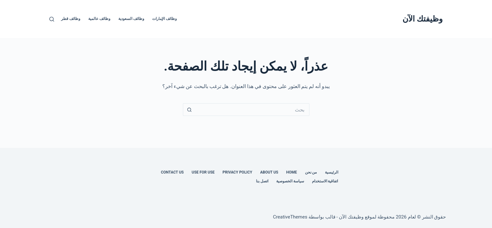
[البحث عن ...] (252, 109)
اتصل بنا (262, 181)
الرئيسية (331, 172)
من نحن (311, 172)
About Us (269, 172)
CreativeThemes (290, 217)
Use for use (203, 172)
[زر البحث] (189, 109)
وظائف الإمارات (164, 18)
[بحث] (51, 19)
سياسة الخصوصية (290, 181)
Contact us (172, 172)
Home (291, 172)
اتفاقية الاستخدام (325, 181)
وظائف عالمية (99, 18)
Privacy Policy (237, 172)
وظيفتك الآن (422, 18)
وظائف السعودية (131, 18)
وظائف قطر (70, 18)
